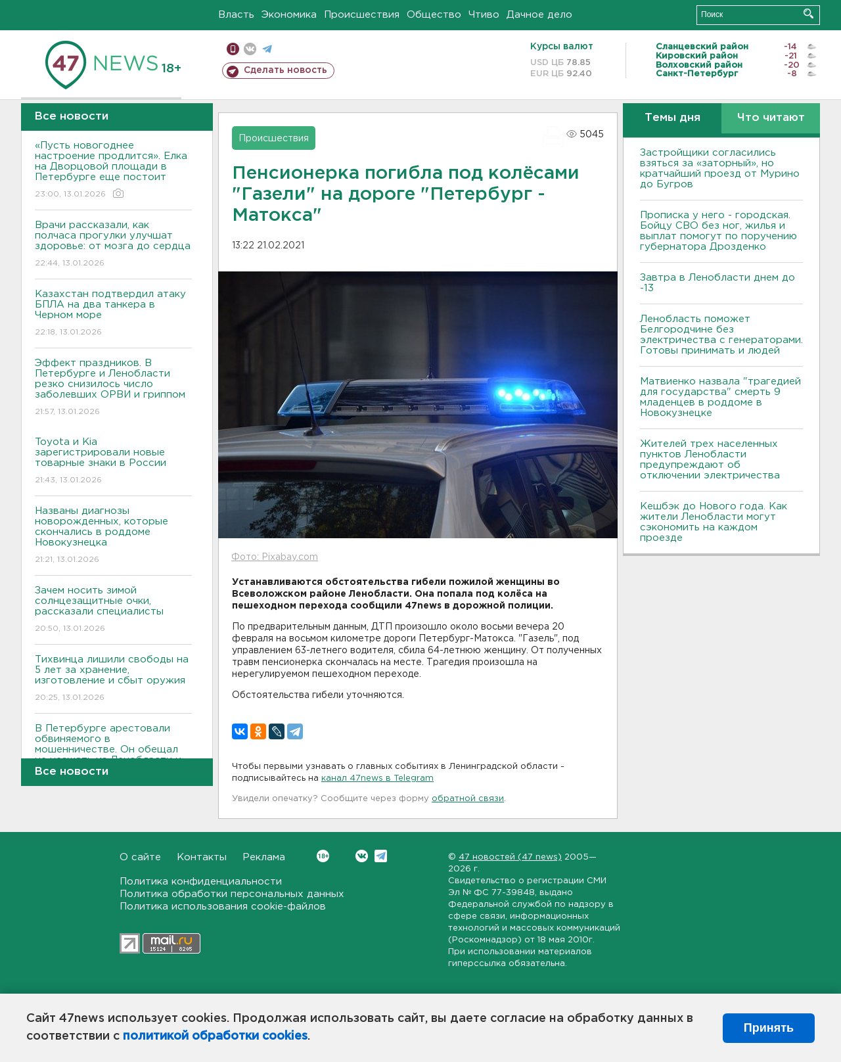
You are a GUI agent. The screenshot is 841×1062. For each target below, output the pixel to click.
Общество (434, 15)
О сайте (140, 857)
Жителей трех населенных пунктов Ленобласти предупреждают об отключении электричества (710, 460)
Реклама (263, 857)
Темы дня (672, 118)
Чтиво (483, 15)
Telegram (381, 856)
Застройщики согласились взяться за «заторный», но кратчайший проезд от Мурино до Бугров (720, 169)
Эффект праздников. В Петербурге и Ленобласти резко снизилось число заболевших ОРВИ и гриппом (113, 388)
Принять (769, 1027)
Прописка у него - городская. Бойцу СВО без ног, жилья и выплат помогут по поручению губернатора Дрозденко (718, 231)
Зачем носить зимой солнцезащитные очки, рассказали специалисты (113, 610)
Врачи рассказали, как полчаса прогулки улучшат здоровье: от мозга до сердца (113, 245)
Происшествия (361, 15)
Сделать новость (285, 70)
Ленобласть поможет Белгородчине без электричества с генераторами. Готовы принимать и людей (721, 335)
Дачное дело (539, 15)
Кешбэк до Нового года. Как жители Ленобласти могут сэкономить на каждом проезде (713, 522)
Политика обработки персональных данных (232, 894)
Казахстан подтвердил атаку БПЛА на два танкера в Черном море (113, 314)
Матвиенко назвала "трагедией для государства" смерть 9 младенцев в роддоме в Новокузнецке (720, 397)
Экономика (289, 15)
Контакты (202, 857)
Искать (808, 13)
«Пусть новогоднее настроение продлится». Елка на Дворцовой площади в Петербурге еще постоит (113, 170)
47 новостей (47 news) (510, 857)
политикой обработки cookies (215, 1036)
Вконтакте (323, 856)
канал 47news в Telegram (377, 778)
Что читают (771, 118)
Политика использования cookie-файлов (223, 906)
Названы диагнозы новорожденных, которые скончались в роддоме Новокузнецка (113, 536)
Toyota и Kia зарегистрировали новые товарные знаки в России (113, 462)
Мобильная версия (233, 49)
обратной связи (468, 798)
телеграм (267, 49)
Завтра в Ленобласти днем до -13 (717, 282)
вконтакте (250, 49)
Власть (236, 15)
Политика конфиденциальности (201, 881)
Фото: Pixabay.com (274, 557)
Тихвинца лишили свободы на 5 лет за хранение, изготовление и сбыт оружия (113, 679)
